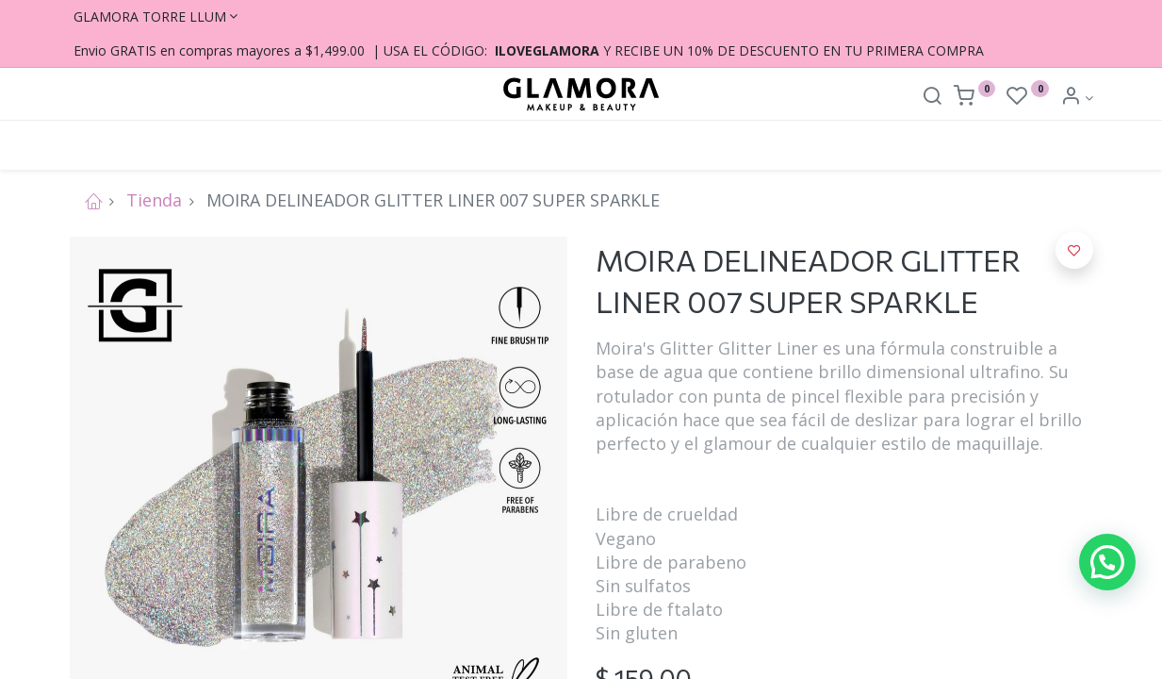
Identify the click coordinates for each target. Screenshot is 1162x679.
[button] (1074, 250)
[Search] (932, 98)
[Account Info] (1076, 98)
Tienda (154, 200)
